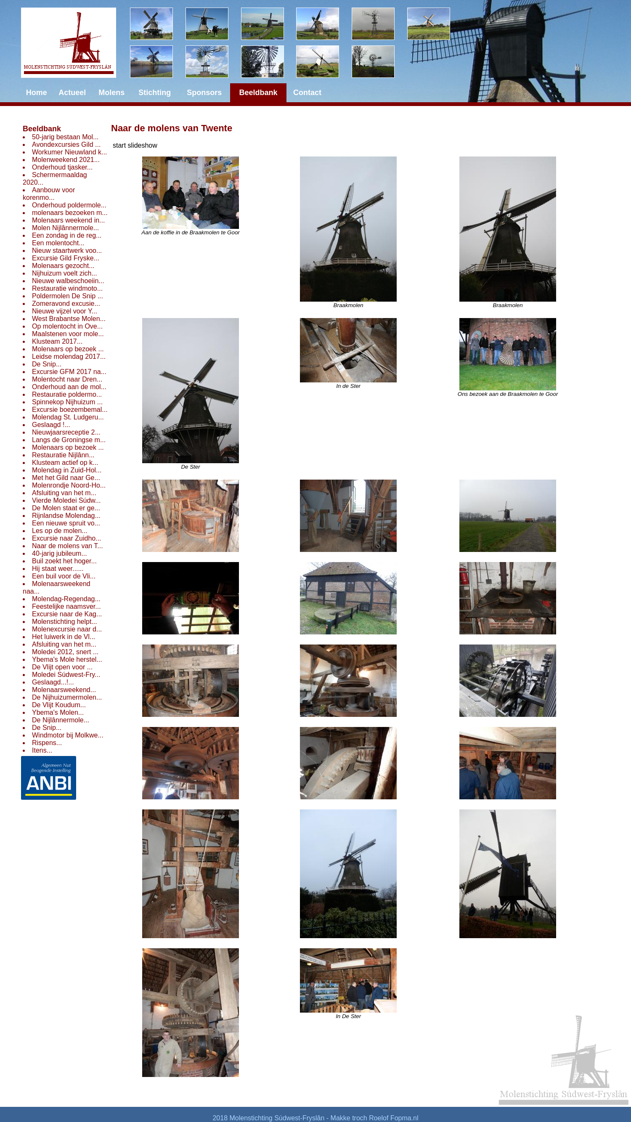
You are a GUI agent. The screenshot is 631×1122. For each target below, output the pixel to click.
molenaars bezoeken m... (70, 212)
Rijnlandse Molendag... (66, 515)
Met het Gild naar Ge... (66, 477)
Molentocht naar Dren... (67, 379)
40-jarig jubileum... (59, 553)
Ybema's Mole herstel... (67, 659)
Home (36, 92)
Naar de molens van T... (67, 545)
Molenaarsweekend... (64, 689)
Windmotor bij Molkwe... (67, 735)
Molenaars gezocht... (63, 265)
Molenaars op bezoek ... (68, 349)
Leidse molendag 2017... (69, 356)
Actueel (72, 92)
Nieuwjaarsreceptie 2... (66, 432)
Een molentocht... (58, 243)
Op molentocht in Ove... (67, 326)
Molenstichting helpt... (64, 621)
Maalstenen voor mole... (68, 333)
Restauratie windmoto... (67, 288)
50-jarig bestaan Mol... (65, 137)
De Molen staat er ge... (66, 508)
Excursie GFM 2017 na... (69, 371)
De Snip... (46, 364)
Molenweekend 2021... (66, 159)
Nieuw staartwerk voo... (67, 250)
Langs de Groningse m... (69, 439)
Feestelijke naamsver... (66, 606)
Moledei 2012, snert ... (65, 651)
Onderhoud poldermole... (69, 205)
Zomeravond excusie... (66, 303)
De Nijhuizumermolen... (67, 697)
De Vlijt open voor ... (62, 667)
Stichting (154, 92)
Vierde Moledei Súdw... (66, 500)
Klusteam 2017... (57, 341)
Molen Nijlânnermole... (65, 227)
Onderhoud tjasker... (62, 167)
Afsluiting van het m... (64, 492)
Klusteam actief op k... (65, 462)
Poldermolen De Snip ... (67, 296)
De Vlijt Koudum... (59, 704)
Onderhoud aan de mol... (69, 386)
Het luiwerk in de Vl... (63, 636)
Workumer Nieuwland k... (69, 152)
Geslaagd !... (51, 424)
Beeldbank (42, 129)
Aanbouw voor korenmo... (49, 193)
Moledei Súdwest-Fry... (66, 674)
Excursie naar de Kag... (67, 614)
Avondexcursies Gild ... (66, 144)
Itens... (42, 750)
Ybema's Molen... (58, 712)
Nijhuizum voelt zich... (64, 273)
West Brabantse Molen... (69, 318)
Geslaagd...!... (53, 682)
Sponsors (204, 92)
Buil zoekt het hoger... (64, 561)
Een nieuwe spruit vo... (66, 523)
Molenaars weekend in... (68, 220)
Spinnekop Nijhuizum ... (67, 402)
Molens (111, 92)
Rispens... (47, 742)
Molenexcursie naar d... (67, 629)
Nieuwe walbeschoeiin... (68, 280)
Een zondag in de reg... (66, 235)
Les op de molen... (59, 530)
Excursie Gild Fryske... (65, 258)
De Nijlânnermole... (60, 720)
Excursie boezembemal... (70, 409)
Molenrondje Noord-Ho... (69, 485)
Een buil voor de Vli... (63, 576)
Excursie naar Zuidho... (66, 538)
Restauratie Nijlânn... (63, 455)
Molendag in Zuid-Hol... (66, 470)
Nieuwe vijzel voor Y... (64, 311)
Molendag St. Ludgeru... (68, 417)
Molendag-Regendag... (66, 598)
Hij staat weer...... (58, 568)
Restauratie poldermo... (67, 394)
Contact (307, 92)
